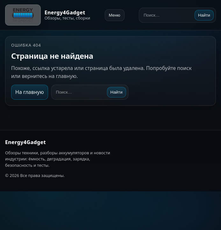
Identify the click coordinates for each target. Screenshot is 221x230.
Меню (114, 15)
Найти (204, 15)
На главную (29, 92)
